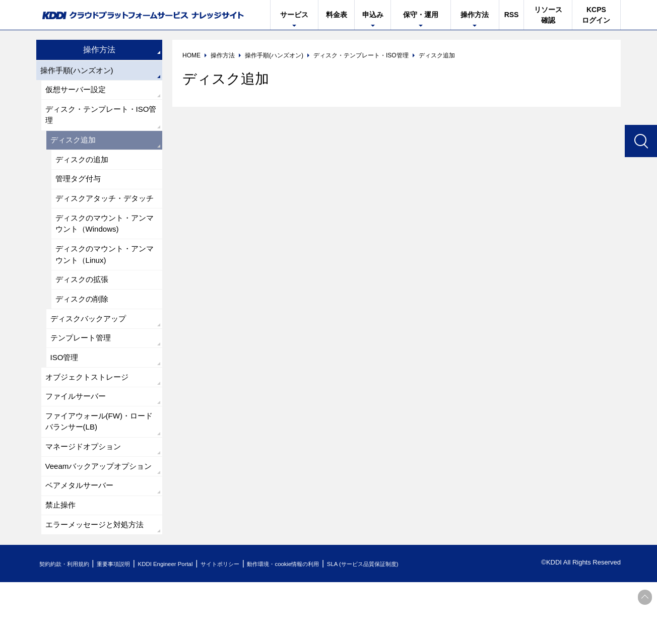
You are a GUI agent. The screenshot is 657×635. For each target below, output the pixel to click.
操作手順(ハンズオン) (79, 70)
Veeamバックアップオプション (98, 509)
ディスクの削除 (83, 325)
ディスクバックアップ (90, 346)
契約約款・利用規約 (69, 616)
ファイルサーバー (77, 429)
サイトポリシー (255, 616)
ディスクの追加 (83, 165)
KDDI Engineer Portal (190, 616)
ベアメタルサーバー (81, 535)
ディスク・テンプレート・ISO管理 (100, 118)
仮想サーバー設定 (77, 91)
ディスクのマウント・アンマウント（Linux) (103, 278)
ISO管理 (65, 387)
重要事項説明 (129, 616)
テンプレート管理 (82, 367)
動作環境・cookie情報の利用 (330, 616)
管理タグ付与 (79, 186)
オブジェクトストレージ (89, 408)
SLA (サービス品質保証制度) (424, 616)
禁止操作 (61, 556)
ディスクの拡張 (83, 305)
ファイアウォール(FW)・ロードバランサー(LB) (98, 455)
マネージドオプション (85, 482)
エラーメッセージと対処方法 (97, 577)
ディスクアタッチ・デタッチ (103, 212)
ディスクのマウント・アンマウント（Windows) (103, 245)
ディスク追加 (74, 144)
